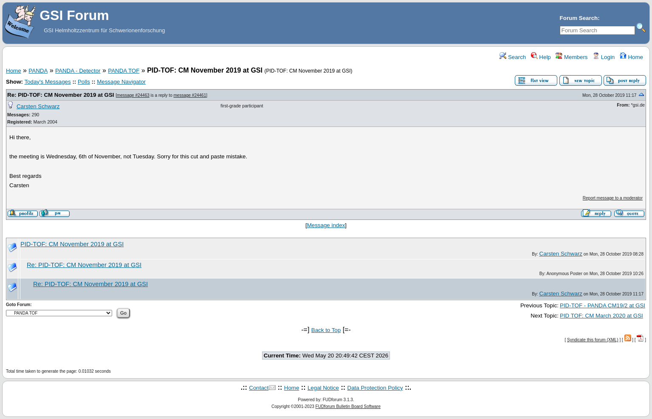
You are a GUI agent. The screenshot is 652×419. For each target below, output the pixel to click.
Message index (326, 225)
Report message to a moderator (613, 198)
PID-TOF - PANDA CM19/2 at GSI (602, 305)
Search (513, 57)
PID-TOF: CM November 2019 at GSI (72, 244)
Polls (84, 82)
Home (631, 57)
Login (604, 57)
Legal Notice (323, 388)
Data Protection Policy (375, 388)
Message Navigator (121, 82)
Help (541, 57)
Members (571, 57)
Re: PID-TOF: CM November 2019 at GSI (60, 95)
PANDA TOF (123, 70)
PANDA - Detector (77, 70)
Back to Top (326, 330)
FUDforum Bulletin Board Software (348, 406)
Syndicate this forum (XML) (592, 339)
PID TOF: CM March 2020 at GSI (601, 315)
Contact (258, 388)
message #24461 (190, 95)
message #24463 (133, 95)
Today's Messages (47, 82)
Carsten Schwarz (38, 106)
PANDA (38, 70)
